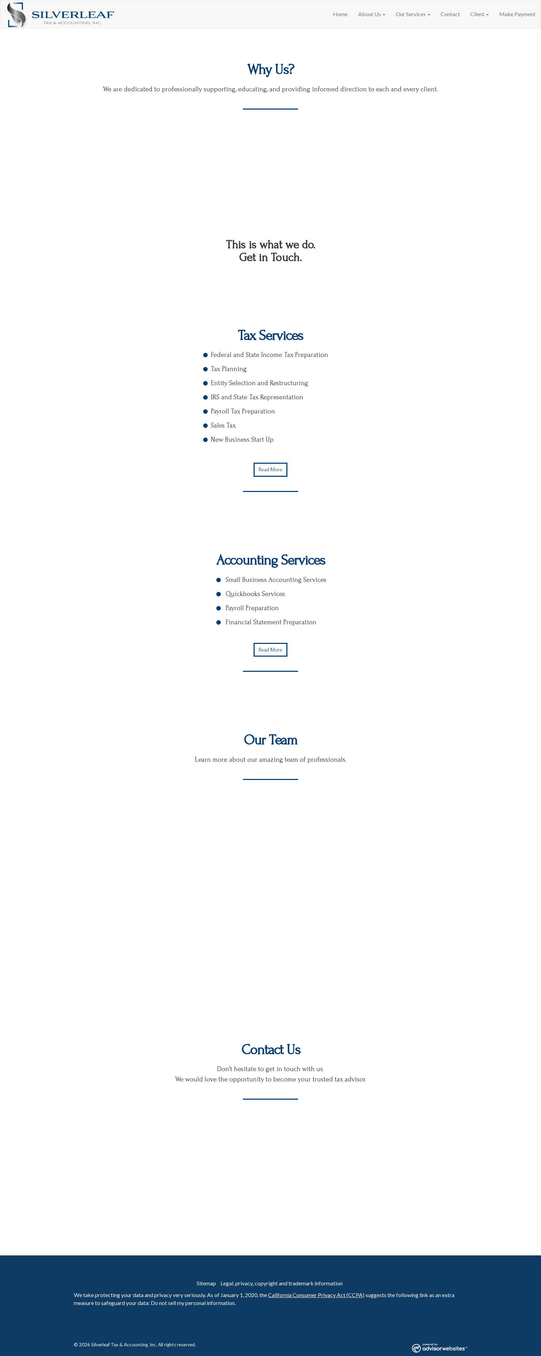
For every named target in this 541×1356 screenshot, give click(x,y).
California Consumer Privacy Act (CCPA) (316, 1295)
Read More (270, 469)
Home (340, 14)
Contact (450, 14)
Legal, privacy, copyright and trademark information (281, 1283)
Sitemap (206, 1283)
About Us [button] (371, 14)
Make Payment (517, 14)
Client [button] (479, 14)
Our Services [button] (413, 14)
